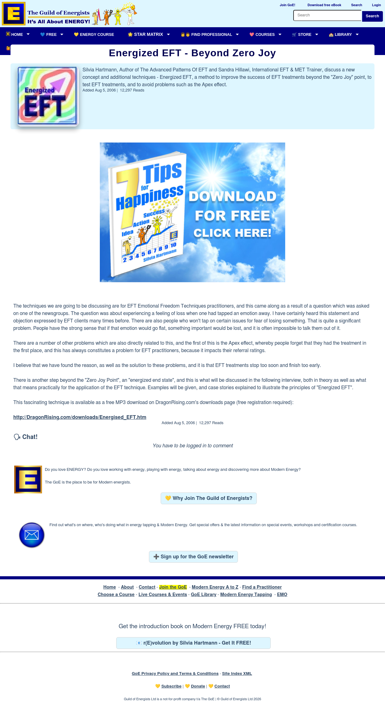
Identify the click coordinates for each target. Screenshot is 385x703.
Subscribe (171, 686)
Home (109, 587)
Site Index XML (237, 673)
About (127, 587)
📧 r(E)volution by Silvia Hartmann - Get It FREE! (193, 643)
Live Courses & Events (162, 594)
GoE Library (204, 594)
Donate (198, 686)
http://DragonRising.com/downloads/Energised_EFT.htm (79, 417)
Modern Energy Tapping (246, 594)
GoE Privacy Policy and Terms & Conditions (175, 673)
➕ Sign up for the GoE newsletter (193, 556)
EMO (282, 594)
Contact (147, 587)
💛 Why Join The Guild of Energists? (208, 498)
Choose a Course (116, 594)
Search (372, 16)
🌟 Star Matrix (145, 34)
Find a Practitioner (262, 587)
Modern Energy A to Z (215, 587)
